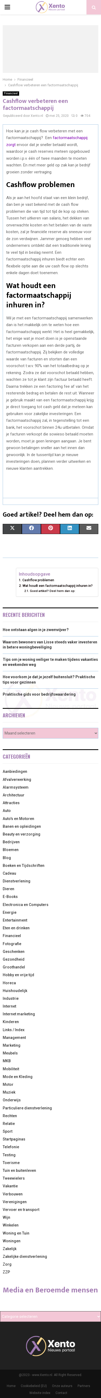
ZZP (6, 1272)
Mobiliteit (11, 1069)
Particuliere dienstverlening (27, 1108)
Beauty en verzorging (21, 834)
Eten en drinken (16, 928)
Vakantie (10, 1186)
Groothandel (14, 967)
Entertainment (15, 920)
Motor (8, 1084)
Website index (39, 1393)
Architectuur (14, 795)
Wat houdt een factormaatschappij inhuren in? (57, 586)
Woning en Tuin (16, 1233)
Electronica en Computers (25, 905)
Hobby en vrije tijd (18, 975)
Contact (61, 1393)
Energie (9, 912)
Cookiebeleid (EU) (34, 1386)
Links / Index (14, 1030)
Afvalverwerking (17, 779)
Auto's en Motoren (18, 819)
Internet (9, 1006)
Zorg (7, 1264)
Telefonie (11, 1147)
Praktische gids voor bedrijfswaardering (39, 694)
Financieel (11, 93)
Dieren (8, 889)
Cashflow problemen (38, 580)
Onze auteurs (62, 1386)
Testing (9, 1155)
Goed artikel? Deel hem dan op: (52, 591)
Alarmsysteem (16, 787)
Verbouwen (13, 1194)
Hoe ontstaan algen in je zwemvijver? (36, 630)
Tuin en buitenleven (19, 1170)
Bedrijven (11, 842)
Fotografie (12, 944)
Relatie (9, 1123)
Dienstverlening (16, 881)
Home (11, 1386)
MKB (7, 1061)
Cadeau (9, 873)
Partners (84, 1386)
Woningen (11, 1241)
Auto (7, 810)
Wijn (6, 1217)
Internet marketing (19, 1014)
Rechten (10, 1116)
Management (14, 1037)
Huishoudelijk (15, 991)
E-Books (10, 896)
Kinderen (11, 1022)
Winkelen (11, 1225)
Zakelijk (9, 1249)
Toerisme (11, 1163)
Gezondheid (14, 959)
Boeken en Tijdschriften (23, 865)
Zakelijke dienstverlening (25, 1256)
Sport (7, 1131)
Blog (7, 858)
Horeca (9, 983)
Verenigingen (15, 1202)
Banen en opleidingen (22, 826)
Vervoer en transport (21, 1209)
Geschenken (14, 951)
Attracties (11, 803)
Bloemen (11, 850)
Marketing (11, 1045)
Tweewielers (14, 1178)
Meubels (10, 1053)
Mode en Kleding (18, 1077)
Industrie (11, 998)
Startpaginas (14, 1139)
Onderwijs (12, 1100)
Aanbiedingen (15, 771)
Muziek (9, 1092)
